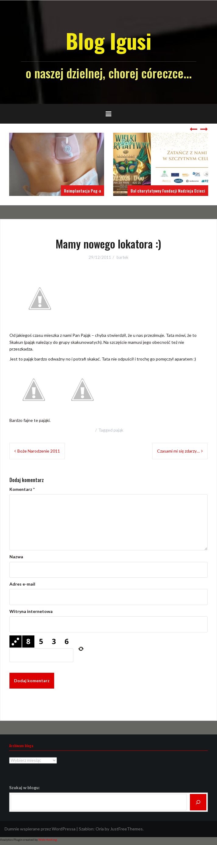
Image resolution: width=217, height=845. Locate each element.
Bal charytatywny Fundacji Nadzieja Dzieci (168, 190)
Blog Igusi (108, 40)
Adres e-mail (22, 584)
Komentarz (22, 489)
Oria (100, 828)
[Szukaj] (198, 802)
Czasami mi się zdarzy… (178, 450)
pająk (118, 430)
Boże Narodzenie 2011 (38, 450)
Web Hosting (47, 839)
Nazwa (16, 556)
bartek (122, 257)
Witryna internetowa (31, 611)
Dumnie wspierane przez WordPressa (40, 828)
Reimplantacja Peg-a (82, 190)
